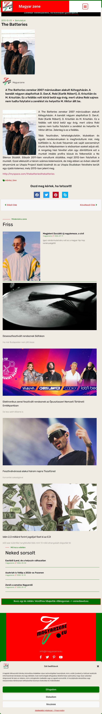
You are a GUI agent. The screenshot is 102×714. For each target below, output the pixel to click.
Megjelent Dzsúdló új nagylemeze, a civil (63, 239)
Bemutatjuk (20, 26)
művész (8, 186)
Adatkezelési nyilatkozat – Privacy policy (49, 710)
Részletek (51, 704)
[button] (98, 666)
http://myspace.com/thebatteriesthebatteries (28, 179)
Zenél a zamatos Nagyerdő (19, 590)
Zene (14, 186)
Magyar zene (29, 6)
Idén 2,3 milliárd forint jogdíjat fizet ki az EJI (27, 542)
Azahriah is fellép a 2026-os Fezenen (24, 578)
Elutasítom (51, 697)
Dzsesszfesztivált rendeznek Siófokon (23, 341)
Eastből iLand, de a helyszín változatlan (25, 566)
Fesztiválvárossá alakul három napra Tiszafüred (29, 476)
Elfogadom (51, 689)
